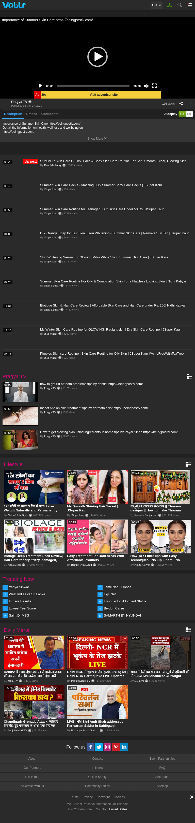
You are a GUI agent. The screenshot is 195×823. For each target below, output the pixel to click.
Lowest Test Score (22, 608)
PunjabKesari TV (80, 680)
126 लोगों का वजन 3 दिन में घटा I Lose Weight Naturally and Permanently (30, 508)
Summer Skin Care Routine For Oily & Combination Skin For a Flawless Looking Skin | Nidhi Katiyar (113, 281)
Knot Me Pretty (52, 165)
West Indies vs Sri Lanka (27, 594)
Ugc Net (110, 594)
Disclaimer (32, 777)
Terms (74, 797)
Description (13, 114)
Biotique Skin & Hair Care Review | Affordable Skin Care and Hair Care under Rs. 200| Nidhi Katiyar (113, 305)
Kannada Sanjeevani (145, 514)
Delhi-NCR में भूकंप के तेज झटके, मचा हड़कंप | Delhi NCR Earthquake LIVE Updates (97, 674)
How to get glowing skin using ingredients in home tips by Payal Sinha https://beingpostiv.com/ (109, 432)
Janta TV (13, 680)
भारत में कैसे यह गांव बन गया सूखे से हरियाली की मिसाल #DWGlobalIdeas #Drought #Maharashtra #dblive (160, 676)
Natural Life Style (18, 514)
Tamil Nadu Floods (117, 587)
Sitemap (162, 786)
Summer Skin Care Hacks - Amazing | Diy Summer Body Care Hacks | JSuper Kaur (101, 185)
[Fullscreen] (154, 85)
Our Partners (32, 768)
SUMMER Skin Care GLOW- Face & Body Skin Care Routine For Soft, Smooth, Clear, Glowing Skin (113, 161)
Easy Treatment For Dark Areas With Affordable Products (95, 558)
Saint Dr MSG (19, 615)
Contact (97, 758)
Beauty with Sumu (81, 564)
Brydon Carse (114, 608)
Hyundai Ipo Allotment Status (125, 601)
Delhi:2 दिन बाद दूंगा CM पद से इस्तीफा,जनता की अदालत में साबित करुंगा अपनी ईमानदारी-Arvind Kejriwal (32, 676)
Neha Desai (14, 564)
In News (97, 768)
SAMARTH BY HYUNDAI (122, 615)
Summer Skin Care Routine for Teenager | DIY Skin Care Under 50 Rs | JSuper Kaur (102, 209)
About (32, 758)
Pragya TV (19, 102)
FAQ (162, 768)
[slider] (93, 86)
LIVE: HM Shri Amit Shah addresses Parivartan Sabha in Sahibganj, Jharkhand (95, 726)
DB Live (139, 680)
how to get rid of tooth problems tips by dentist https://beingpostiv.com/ (91, 384)
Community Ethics (97, 786)
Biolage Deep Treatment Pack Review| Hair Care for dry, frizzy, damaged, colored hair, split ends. (33, 560)
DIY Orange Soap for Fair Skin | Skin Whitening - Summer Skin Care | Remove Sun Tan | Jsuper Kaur (114, 233)
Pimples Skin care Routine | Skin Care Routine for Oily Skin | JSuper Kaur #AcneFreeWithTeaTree (112, 353)
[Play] (40, 85)
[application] (97, 57)
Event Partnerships (162, 758)
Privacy (87, 797)
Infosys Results (20, 601)
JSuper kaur (50, 189)
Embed (31, 114)
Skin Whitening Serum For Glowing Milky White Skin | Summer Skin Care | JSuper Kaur (104, 257)
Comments (49, 114)
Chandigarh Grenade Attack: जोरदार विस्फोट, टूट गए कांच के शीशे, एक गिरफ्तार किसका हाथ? (31, 726)
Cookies (119, 797)
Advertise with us (32, 786)
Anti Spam (162, 777)
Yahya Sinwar (19, 587)
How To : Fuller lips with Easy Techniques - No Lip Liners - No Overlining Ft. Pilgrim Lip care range (159, 560)
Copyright (103, 797)
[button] (97, 57)
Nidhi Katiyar (52, 285)
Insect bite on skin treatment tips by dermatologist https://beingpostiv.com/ (94, 408)
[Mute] (146, 85)
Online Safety (97, 777)
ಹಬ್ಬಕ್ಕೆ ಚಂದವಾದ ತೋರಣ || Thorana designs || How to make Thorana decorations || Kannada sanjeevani (158, 510)
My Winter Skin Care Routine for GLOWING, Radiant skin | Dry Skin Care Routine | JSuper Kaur (110, 329)
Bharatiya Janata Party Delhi (87, 730)
